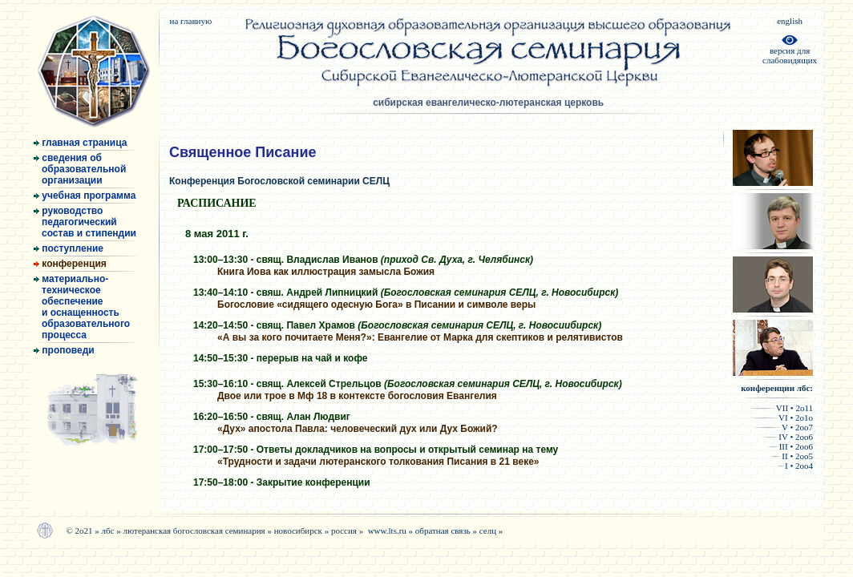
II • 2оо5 (791, 456)
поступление (68, 248)
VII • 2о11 (780, 408)
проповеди (64, 350)
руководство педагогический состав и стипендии (85, 222)
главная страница (80, 142)
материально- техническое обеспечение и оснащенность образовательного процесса (82, 307)
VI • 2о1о (781, 417)
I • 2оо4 (795, 465)
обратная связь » (447, 530)
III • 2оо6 (790, 446)
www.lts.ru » (391, 530)
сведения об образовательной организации (80, 169)
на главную (190, 21)
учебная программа (84, 195)
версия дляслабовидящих (789, 51)
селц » (491, 530)
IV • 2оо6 (787, 437)
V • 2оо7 (783, 427)
